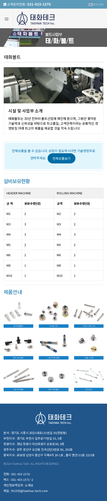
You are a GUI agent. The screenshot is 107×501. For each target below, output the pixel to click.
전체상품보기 (61, 158)
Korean (96, 4)
